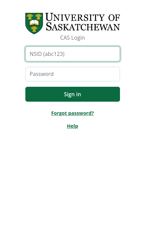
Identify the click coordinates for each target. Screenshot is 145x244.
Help (72, 126)
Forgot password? (72, 113)
